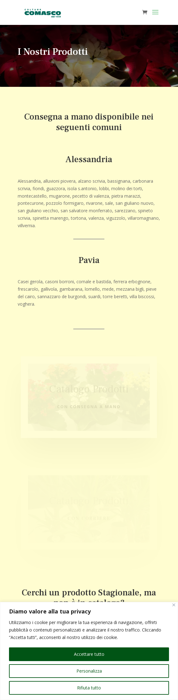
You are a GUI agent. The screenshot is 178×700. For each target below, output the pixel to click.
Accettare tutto (89, 654)
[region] (89, 651)
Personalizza (89, 671)
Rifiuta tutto (89, 688)
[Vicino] (173, 605)
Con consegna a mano (89, 406)
